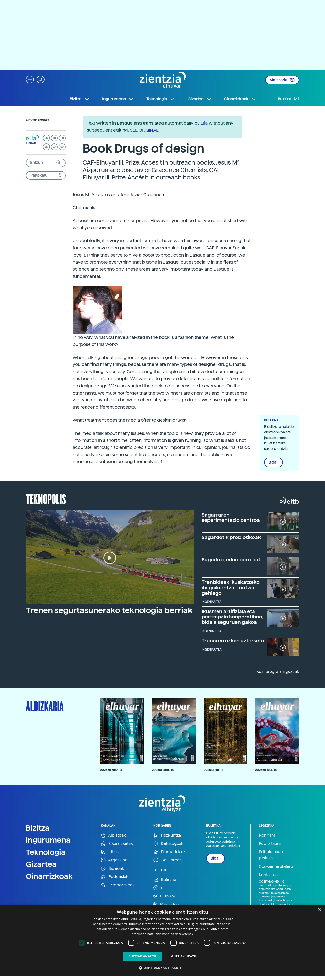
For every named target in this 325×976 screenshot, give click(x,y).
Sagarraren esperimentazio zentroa (231, 517)
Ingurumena (48, 840)
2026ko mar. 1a (111, 770)
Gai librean (167, 860)
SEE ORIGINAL (144, 130)
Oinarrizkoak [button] (240, 99)
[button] (30, 79)
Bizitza (38, 827)
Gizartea (41, 864)
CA (54, 146)
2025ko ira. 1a (213, 770)
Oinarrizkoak (49, 876)
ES (54, 137)
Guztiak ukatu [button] (183, 956)
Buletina (288, 98)
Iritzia (110, 852)
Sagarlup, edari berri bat (231, 560)
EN (46, 146)
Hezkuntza (167, 835)
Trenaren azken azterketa (233, 641)
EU (46, 137)
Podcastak (114, 876)
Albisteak (113, 835)
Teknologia (46, 852)
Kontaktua (268, 874)
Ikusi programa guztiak (277, 671)
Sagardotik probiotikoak (231, 537)
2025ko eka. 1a (266, 770)
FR (62, 137)
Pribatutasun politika (271, 854)
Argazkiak (114, 860)
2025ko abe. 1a (163, 770)
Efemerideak (169, 852)
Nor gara (267, 835)
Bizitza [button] (79, 99)
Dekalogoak (168, 843)
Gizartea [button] (199, 99)
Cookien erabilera (276, 866)
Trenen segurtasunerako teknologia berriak (109, 610)
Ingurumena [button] (118, 99)
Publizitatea (270, 843)
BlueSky (164, 896)
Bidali (273, 462)
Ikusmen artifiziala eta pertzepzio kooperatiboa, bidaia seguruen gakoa (232, 616)
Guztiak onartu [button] (142, 956)
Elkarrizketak (117, 843)
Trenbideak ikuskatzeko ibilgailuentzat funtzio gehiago (231, 587)
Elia (204, 123)
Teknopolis (46, 498)
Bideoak (112, 868)
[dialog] (162, 940)
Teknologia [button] (160, 99)
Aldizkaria (282, 80)
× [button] (319, 910)
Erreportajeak (118, 885)
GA (62, 146)
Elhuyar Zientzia (37, 119)
